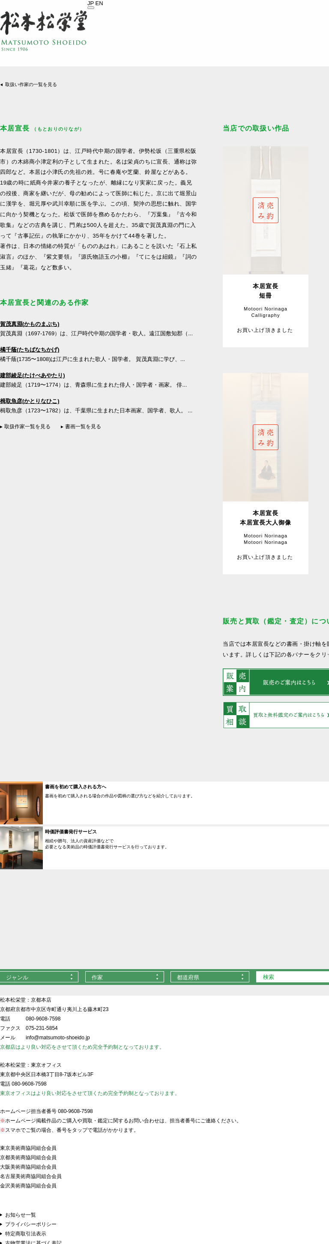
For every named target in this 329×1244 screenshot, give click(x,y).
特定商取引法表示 (25, 1234)
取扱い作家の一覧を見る (31, 84)
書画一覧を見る (83, 427)
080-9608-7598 (43, 1019)
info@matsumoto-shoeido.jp (58, 1038)
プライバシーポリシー (31, 1224)
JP (90, 3)
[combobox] (124, 976)
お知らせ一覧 (20, 1215)
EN (99, 3)
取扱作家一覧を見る (27, 427)
